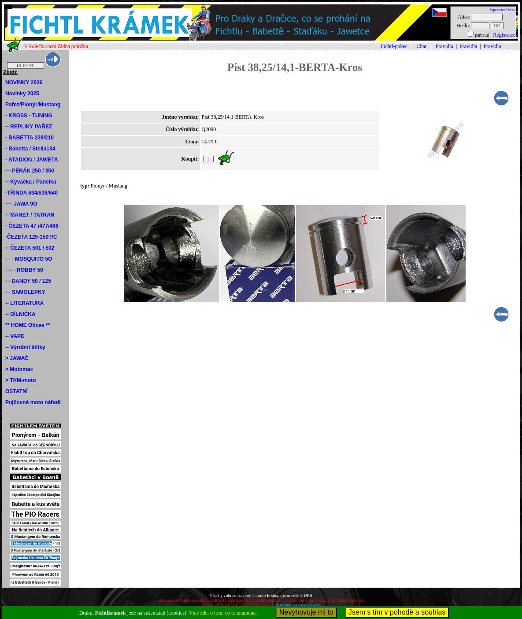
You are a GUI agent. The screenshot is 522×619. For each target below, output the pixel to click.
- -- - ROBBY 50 (24, 270)
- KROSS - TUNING (28, 116)
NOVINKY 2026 (24, 82)
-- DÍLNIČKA (20, 314)
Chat (422, 46)
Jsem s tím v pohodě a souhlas (397, 612)
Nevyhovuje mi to (306, 612)
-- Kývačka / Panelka (30, 182)
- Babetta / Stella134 (30, 149)
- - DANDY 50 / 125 (28, 281)
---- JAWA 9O (21, 204)
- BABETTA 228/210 (29, 138)
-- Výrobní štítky (25, 347)
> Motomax (19, 369)
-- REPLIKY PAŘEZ (28, 127)
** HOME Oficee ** (27, 325)
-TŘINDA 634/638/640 (31, 193)
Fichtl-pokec (394, 46)
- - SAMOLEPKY (25, 292)
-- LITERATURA (24, 303)
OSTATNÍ (16, 391)
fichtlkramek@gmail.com (298, 605)
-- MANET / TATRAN (30, 215)
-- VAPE (14, 336)
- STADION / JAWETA (31, 160)
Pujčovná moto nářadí (32, 402)
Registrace (504, 35)
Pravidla (444, 46)
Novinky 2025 (22, 93)
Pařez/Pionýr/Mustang (32, 104)
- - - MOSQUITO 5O (28, 259)
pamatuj (482, 35)
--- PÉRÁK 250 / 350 (29, 171)
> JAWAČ (17, 358)
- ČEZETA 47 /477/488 (32, 226)
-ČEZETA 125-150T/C (31, 237)
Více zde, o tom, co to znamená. (223, 613)
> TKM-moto (20, 380)
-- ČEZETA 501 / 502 (29, 248)
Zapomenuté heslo (502, 10)
